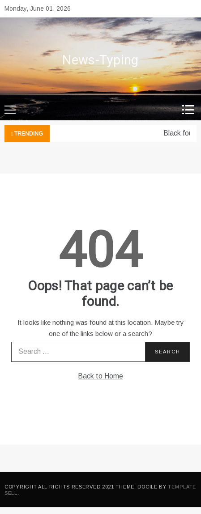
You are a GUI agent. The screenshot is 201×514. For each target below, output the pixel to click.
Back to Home (100, 376)
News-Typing (100, 60)
